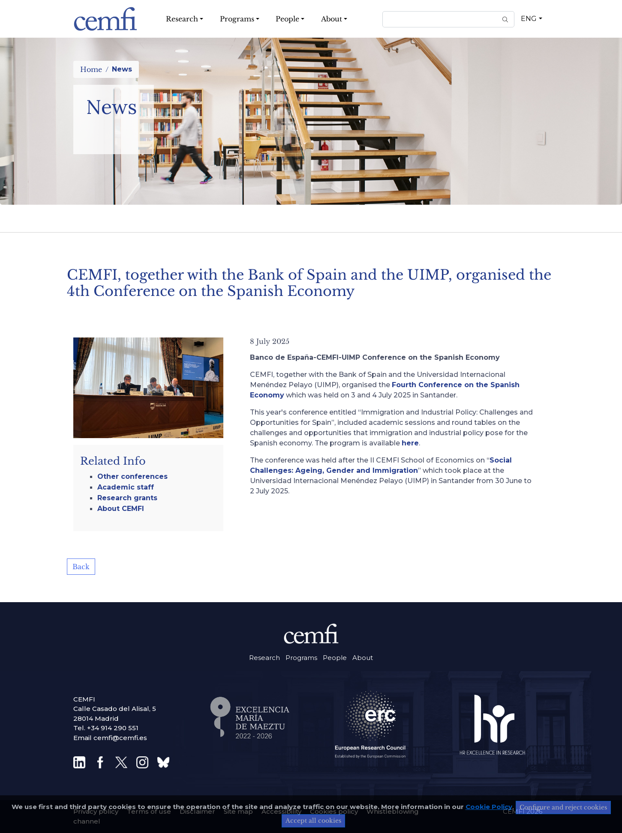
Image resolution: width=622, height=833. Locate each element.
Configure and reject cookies (563, 807)
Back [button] (81, 566)
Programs (301, 658)
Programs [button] (237, 19)
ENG (529, 19)
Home (91, 69)
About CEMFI (120, 509)
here (410, 443)
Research (264, 658)
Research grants (127, 498)
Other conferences (132, 476)
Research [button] (182, 19)
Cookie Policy (489, 807)
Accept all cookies (313, 820)
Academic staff (125, 487)
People (335, 658)
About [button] (331, 19)
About (362, 658)
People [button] (287, 19)
